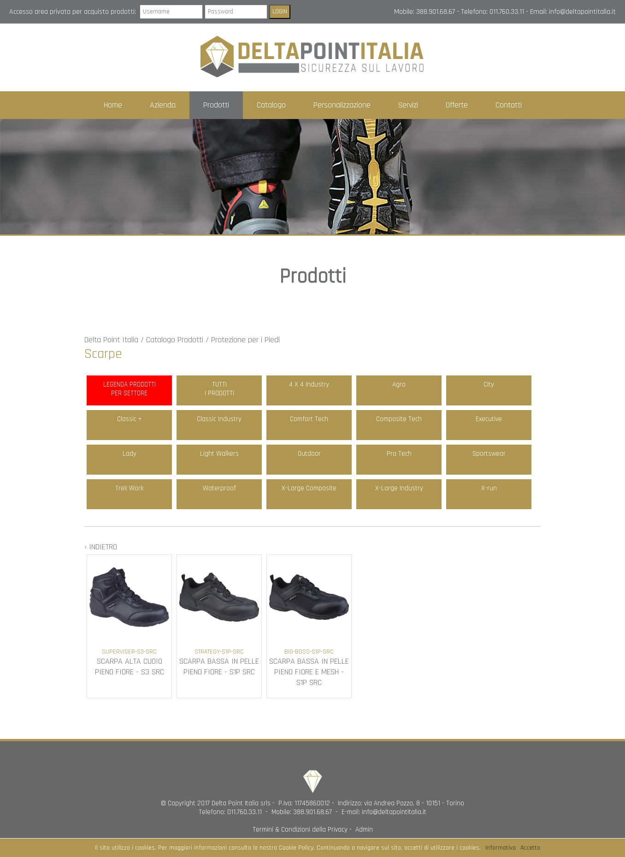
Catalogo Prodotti (174, 339)
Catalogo (271, 105)
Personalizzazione (342, 105)
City (488, 384)
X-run (489, 488)
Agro (399, 384)
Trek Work (129, 488)
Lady (129, 453)
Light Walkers (219, 453)
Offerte (457, 105)
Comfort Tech (309, 419)
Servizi (408, 105)
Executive (489, 419)
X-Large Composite (309, 488)
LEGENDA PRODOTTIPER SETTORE (129, 389)
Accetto (530, 848)
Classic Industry (219, 419)
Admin (364, 829)
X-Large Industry (399, 488)
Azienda (163, 105)
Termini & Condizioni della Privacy (300, 829)
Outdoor (309, 453)
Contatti (508, 105)
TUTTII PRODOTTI (219, 389)
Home (113, 105)
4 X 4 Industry (309, 384)
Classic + (129, 419)
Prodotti (216, 105)
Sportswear (489, 453)
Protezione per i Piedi (245, 339)
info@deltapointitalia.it (582, 12)
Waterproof (219, 488)
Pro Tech (399, 453)
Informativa (500, 848)
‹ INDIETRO (100, 547)
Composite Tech (399, 419)
